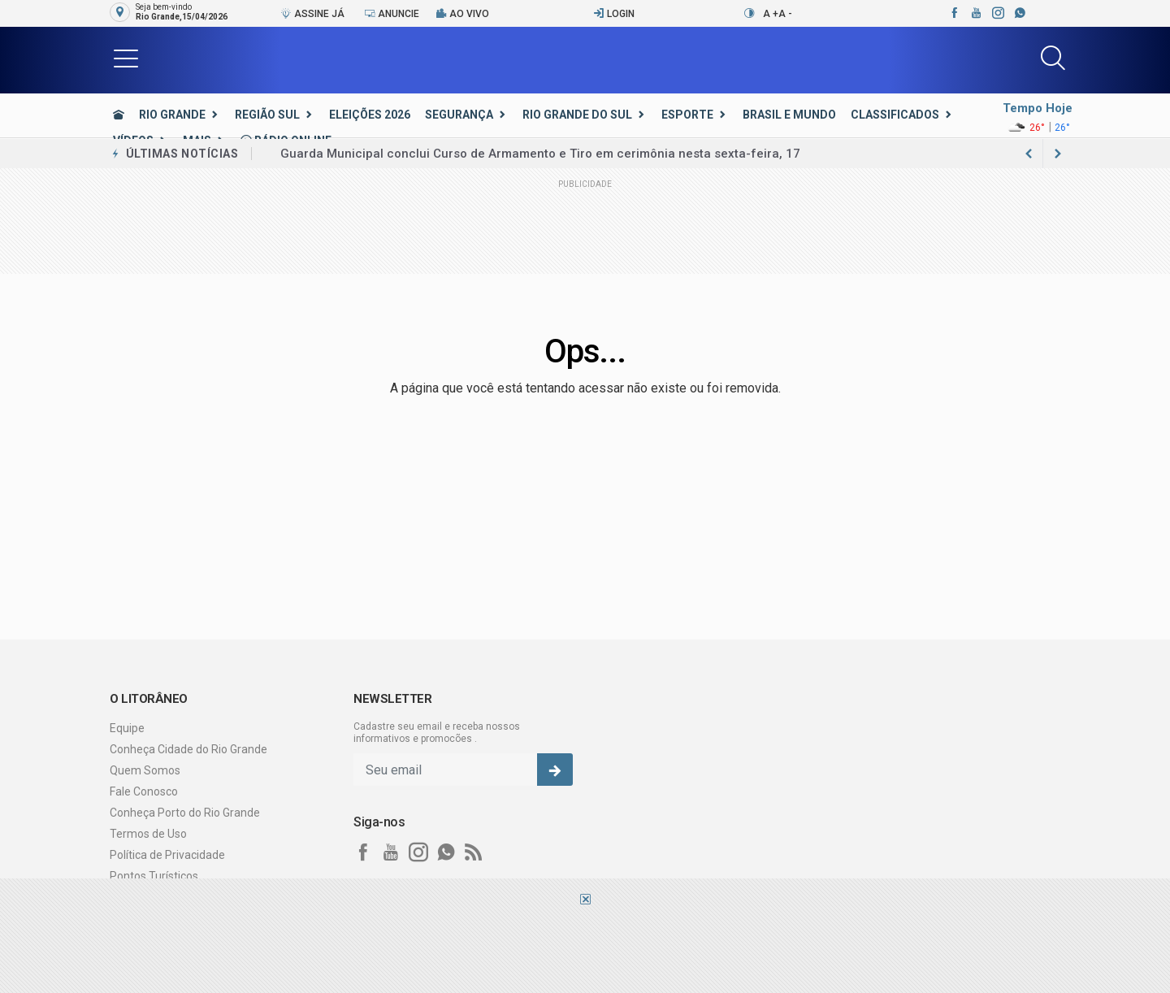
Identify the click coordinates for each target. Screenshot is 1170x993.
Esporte (687, 114)
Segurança (459, 114)
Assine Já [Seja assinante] (312, 13)
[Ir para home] (119, 115)
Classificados (895, 114)
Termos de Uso (148, 833)
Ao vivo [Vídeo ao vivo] (462, 13)
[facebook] (953, 13)
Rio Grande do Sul (577, 114)
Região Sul (267, 114)
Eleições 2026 (369, 114)
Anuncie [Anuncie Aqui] (391, 13)
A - (785, 14)
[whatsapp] (1019, 13)
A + (770, 14)
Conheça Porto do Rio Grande (185, 812)
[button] (126, 58)
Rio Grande (172, 114)
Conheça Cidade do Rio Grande (188, 749)
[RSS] (473, 852)
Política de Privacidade (167, 854)
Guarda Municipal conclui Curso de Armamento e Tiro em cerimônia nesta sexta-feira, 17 (540, 153)
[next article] (1028, 153)
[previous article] (1057, 153)
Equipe (127, 728)
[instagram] (997, 13)
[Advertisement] (585, 948)
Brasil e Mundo (789, 114)
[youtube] (975, 13)
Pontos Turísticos (154, 875)
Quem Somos (145, 770)
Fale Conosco (144, 791)
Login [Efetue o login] (614, 13)
